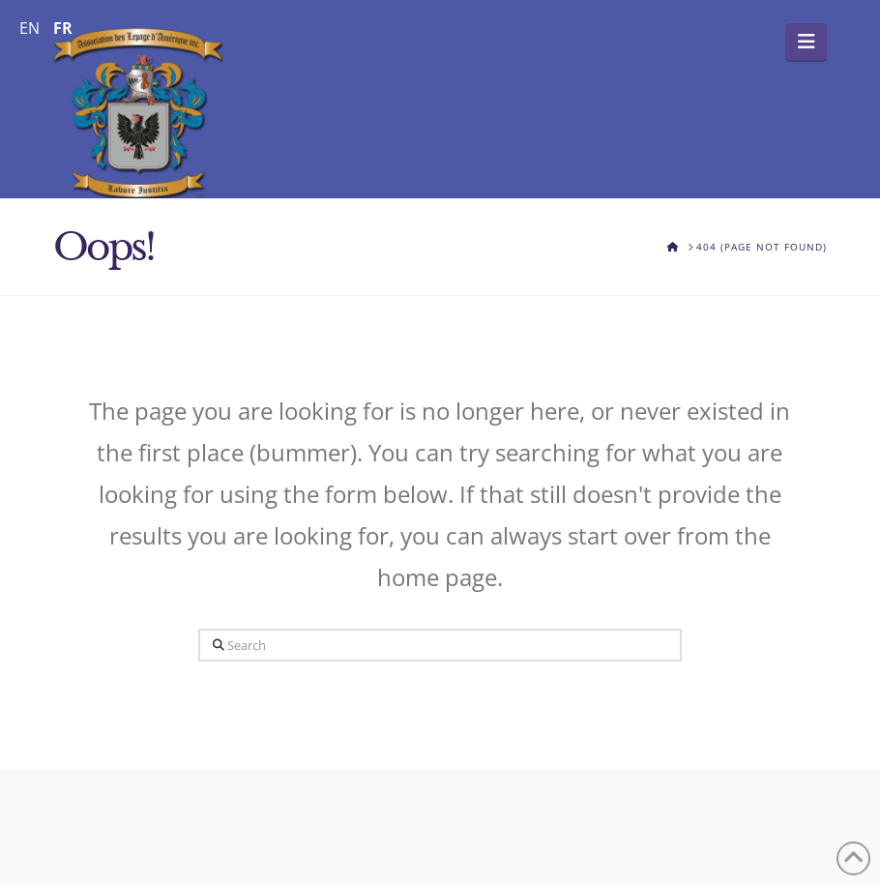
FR (63, 28)
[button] (806, 41)
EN (29, 28)
